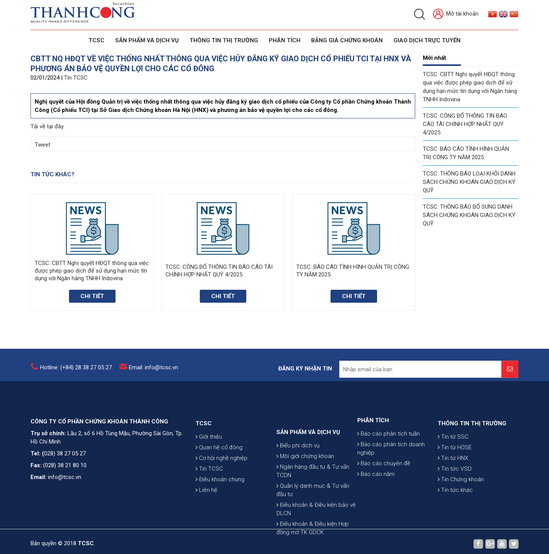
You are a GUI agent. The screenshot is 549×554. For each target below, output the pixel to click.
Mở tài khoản (455, 14)
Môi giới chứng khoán (305, 481)
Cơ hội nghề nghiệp (221, 476)
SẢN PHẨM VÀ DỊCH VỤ (147, 40)
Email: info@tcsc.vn (153, 370)
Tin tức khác (455, 508)
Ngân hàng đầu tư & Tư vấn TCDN (312, 496)
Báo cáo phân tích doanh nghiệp (391, 463)
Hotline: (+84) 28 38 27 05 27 (76, 370)
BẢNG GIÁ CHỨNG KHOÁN (347, 40)
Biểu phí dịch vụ (297, 471)
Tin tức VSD (455, 486)
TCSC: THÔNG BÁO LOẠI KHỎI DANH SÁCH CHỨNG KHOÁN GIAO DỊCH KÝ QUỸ (469, 182)
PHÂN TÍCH (373, 435)
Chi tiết (92, 296)
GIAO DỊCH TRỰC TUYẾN (427, 40)
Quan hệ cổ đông (219, 465)
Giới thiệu (209, 454)
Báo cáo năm (376, 488)
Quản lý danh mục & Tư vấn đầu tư (312, 515)
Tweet (42, 144)
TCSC (96, 40)
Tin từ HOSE (455, 465)
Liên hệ (206, 508)
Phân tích (284, 40)
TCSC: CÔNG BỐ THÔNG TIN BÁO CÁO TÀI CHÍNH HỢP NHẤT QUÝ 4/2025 (465, 124)
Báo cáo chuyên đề (383, 478)
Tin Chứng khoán (461, 497)
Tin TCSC (76, 77)
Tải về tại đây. (47, 126)
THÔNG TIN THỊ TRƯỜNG (223, 40)
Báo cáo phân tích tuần (388, 448)
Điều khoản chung (220, 497)
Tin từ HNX (453, 476)
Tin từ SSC (453, 454)
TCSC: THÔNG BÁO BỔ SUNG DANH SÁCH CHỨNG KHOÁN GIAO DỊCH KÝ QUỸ (469, 215)
